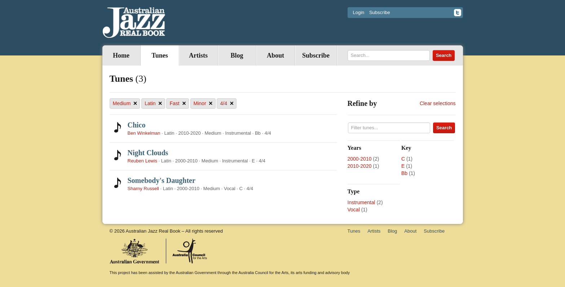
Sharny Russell (143, 188)
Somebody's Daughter (161, 180)
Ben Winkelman (144, 133)
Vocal (354, 209)
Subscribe (379, 12)
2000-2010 (360, 159)
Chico (137, 125)
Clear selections (438, 103)
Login (359, 12)
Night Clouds (148, 153)
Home (121, 55)
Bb (404, 173)
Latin (153, 103)
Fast (177, 103)
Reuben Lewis (142, 160)
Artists (198, 55)
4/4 (226, 103)
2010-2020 (360, 166)
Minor (203, 103)
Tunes (159, 55)
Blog (236, 55)
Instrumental (361, 202)
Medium (125, 103)
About (275, 55)
